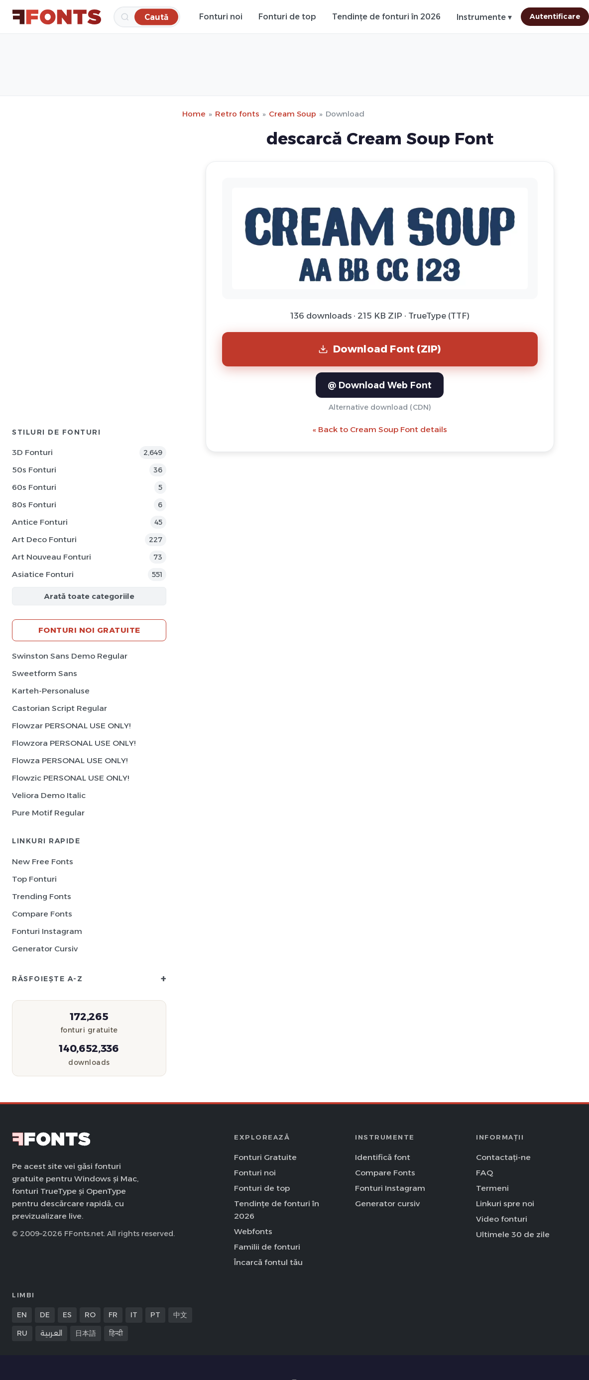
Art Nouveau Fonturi (51, 557)
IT (133, 1314)
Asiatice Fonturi (43, 574)
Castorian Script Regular (59, 708)
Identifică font (382, 1157)
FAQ (484, 1172)
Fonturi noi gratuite (89, 630)
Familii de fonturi (267, 1247)
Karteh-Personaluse (51, 690)
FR (113, 1314)
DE (45, 1314)
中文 (180, 1314)
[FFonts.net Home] (57, 17)
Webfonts (253, 1231)
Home (194, 113)
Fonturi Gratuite (265, 1157)
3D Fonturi (32, 452)
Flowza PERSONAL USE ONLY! (69, 760)
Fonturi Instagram (47, 931)
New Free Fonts (42, 861)
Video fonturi (501, 1219)
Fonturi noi (220, 16)
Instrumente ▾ (484, 17)
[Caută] (156, 16)
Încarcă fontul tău (268, 1262)
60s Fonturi (34, 487)
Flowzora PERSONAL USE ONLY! (73, 743)
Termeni (492, 1188)
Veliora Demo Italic (49, 795)
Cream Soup (292, 113)
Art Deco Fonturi (44, 539)
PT (155, 1314)
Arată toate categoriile (89, 596)
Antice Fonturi (40, 522)
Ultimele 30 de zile (513, 1234)
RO (90, 1314)
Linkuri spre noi (505, 1203)
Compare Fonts (42, 914)
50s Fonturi (34, 469)
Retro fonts (237, 113)
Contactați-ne (503, 1157)
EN (22, 1314)
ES (67, 1314)
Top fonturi (34, 879)
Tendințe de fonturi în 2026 (386, 16)
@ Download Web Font (380, 385)
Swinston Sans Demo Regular (69, 656)
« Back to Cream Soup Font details (380, 429)
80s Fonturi (34, 504)
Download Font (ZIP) (380, 349)
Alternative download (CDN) (380, 407)
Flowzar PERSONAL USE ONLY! (71, 725)
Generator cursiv (45, 948)
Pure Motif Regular (48, 812)
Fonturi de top (287, 16)
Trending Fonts (41, 896)
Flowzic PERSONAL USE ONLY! (70, 778)
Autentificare (555, 16)
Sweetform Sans (44, 673)
